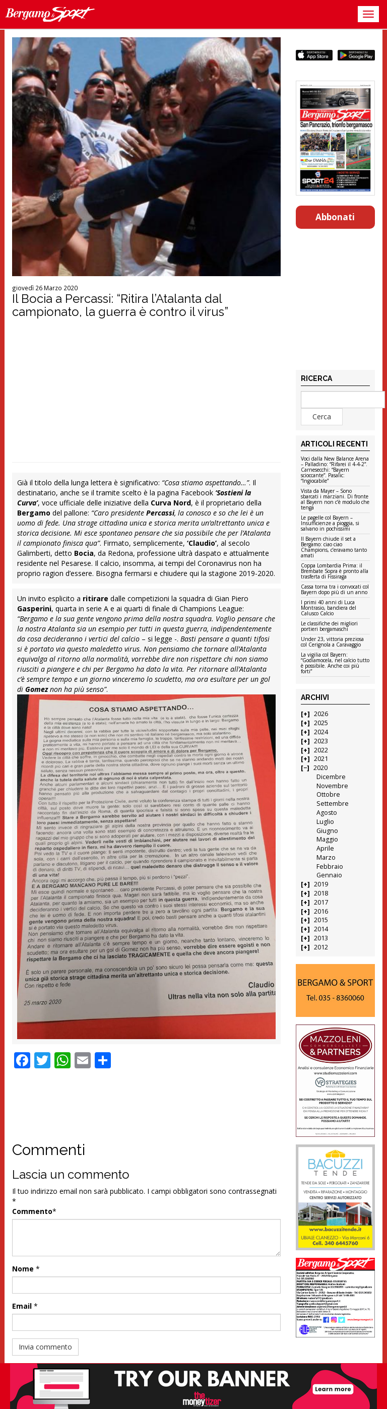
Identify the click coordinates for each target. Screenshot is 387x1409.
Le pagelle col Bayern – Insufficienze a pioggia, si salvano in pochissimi (330, 523)
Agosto (326, 812)
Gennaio (329, 875)
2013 (321, 938)
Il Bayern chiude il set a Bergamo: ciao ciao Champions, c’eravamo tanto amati (334, 547)
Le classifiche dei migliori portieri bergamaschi (329, 626)
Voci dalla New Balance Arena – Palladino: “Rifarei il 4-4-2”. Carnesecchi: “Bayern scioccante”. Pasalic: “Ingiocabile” (335, 470)
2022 (321, 750)
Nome (23, 1268)
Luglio (325, 821)
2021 (321, 758)
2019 (321, 884)
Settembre (332, 803)
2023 (321, 741)
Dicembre (331, 777)
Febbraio (329, 866)
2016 (321, 911)
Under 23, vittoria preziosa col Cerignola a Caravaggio (332, 642)
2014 (321, 929)
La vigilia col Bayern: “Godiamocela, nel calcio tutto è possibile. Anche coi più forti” (335, 663)
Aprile (325, 848)
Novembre (332, 786)
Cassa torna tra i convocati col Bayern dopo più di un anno (335, 590)
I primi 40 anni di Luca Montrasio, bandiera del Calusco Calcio (328, 608)
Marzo (326, 857)
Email (22, 1306)
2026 (321, 714)
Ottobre (328, 794)
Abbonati (335, 217)
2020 (320, 767)
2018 (321, 893)
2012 (321, 947)
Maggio (327, 839)
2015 (321, 920)
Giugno (327, 830)
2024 (321, 732)
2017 (321, 902)
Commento (32, 1211)
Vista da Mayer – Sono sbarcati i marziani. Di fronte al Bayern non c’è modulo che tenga (335, 499)
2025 (321, 723)
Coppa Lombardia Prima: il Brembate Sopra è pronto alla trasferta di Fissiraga (334, 571)
